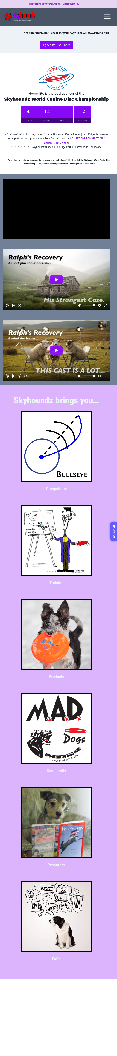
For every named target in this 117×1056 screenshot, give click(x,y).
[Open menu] (107, 17)
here (80, 163)
